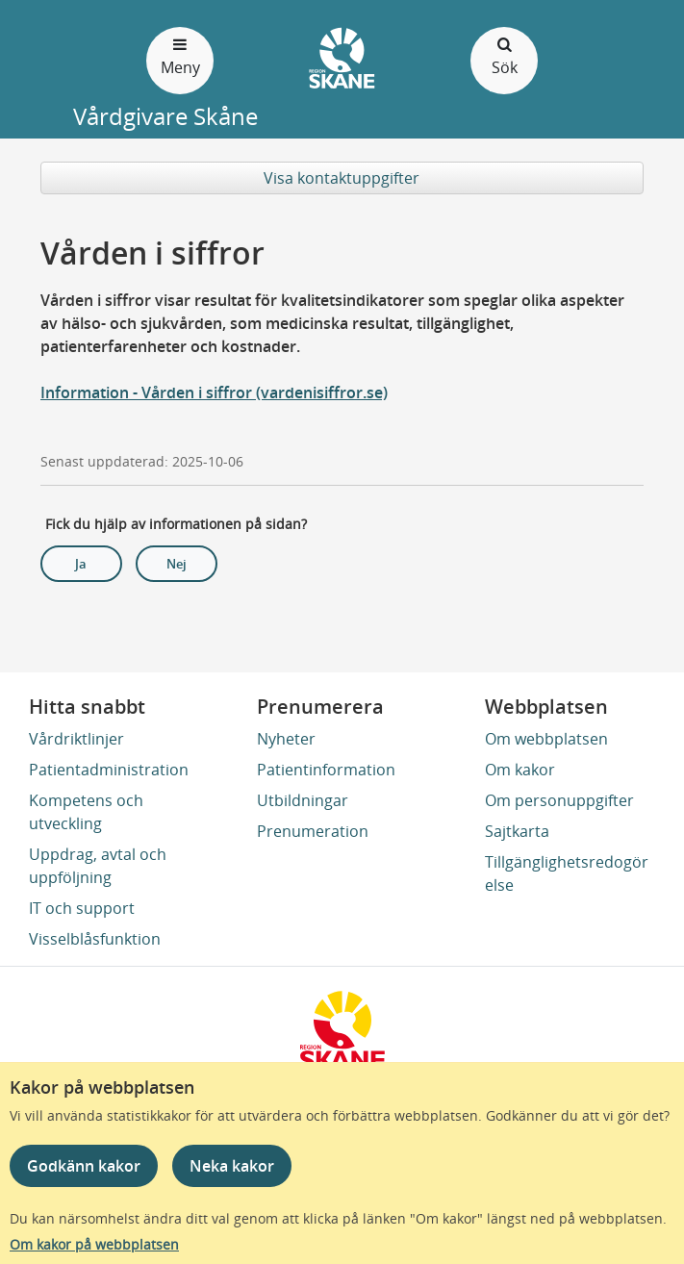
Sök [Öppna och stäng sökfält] (504, 55)
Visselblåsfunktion (95, 938)
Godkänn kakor (83, 1165)
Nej (176, 563)
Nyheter (286, 738)
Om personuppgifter (559, 800)
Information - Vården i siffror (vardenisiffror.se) (214, 392)
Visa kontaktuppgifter (341, 178)
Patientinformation (326, 769)
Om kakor (520, 769)
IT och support (82, 908)
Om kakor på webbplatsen (94, 1244)
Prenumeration (312, 831)
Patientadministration (109, 769)
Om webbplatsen (546, 738)
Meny (180, 55)
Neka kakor (232, 1165)
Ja (81, 563)
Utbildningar (302, 800)
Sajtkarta (517, 831)
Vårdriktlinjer (76, 738)
